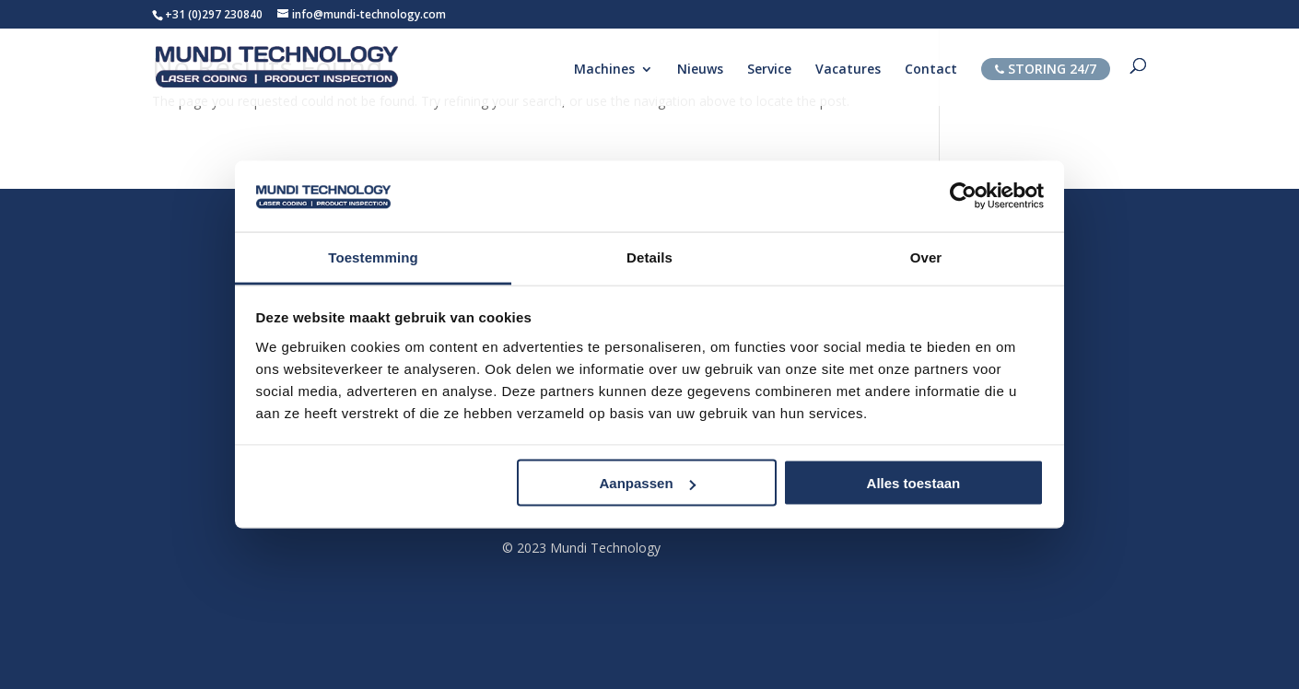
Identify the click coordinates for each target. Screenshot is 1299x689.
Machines (604, 70)
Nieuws (700, 70)
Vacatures (848, 70)
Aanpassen (648, 483)
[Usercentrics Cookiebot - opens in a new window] (963, 196)
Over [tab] (926, 256)
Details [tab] (649, 256)
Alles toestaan (914, 483)
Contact (931, 70)
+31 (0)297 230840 (214, 14)
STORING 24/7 (1045, 68)
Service (769, 70)
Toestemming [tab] (373, 256)
